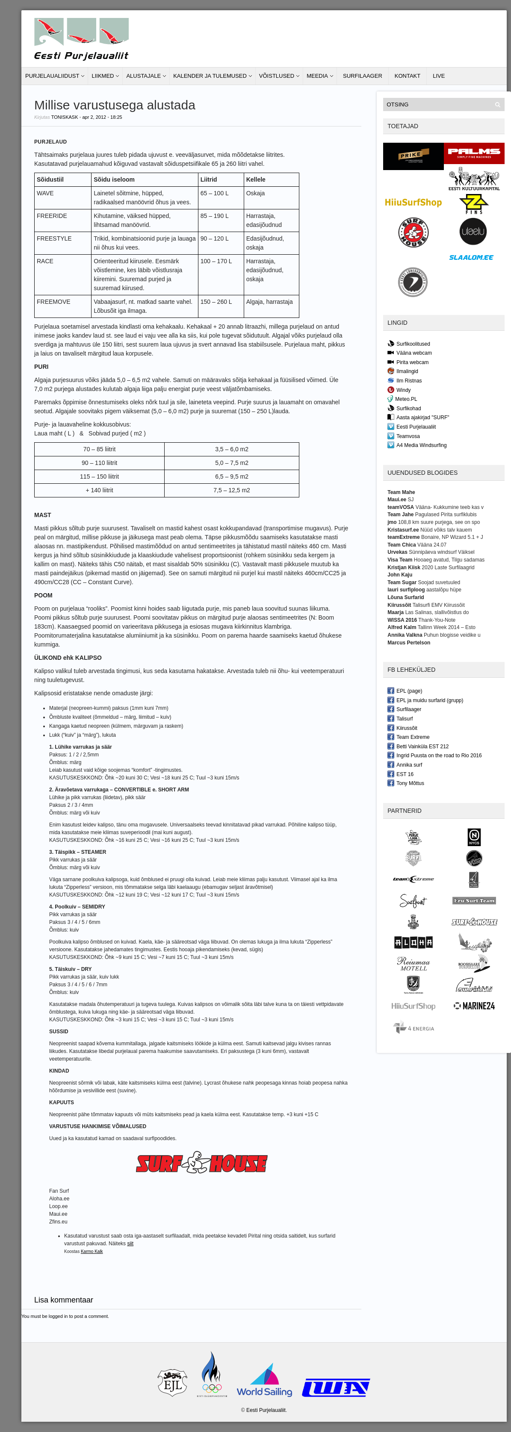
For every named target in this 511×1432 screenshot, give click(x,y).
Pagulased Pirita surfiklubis (446, 515)
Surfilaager (362, 76)
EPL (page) (404, 690)
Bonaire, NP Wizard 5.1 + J (452, 537)
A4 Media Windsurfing (416, 444)
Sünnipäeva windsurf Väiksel (441, 552)
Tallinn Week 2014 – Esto (447, 627)
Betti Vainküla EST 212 (418, 746)
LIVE (439, 76)
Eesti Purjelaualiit (411, 426)
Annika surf (404, 764)
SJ (411, 500)
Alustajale (143, 76)
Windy (399, 389)
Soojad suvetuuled (439, 582)
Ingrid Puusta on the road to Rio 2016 (434, 755)
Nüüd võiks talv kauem (446, 530)
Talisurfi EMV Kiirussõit (439, 605)
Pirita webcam (407, 362)
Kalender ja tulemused (210, 76)
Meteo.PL (402, 398)
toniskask (64, 117)
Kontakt (407, 76)
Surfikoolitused (408, 343)
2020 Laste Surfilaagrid (448, 567)
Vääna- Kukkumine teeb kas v (450, 507)
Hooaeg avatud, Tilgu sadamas (449, 560)
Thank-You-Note (436, 620)
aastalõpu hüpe (443, 590)
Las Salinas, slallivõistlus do (437, 612)
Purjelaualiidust (52, 76)
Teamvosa (403, 435)
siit (130, 1244)
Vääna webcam (409, 352)
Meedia (317, 76)
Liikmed (103, 76)
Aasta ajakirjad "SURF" (418, 417)
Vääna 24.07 (431, 545)
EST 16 (400, 773)
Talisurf (400, 718)
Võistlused (276, 76)
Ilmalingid (402, 371)
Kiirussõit (402, 727)
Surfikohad (404, 408)
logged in (58, 1316)
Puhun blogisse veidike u (452, 635)
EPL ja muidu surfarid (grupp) (425, 700)
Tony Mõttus (405, 782)
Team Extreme (408, 736)
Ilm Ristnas (404, 380)
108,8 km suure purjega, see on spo (439, 522)
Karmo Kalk (92, 1251)
